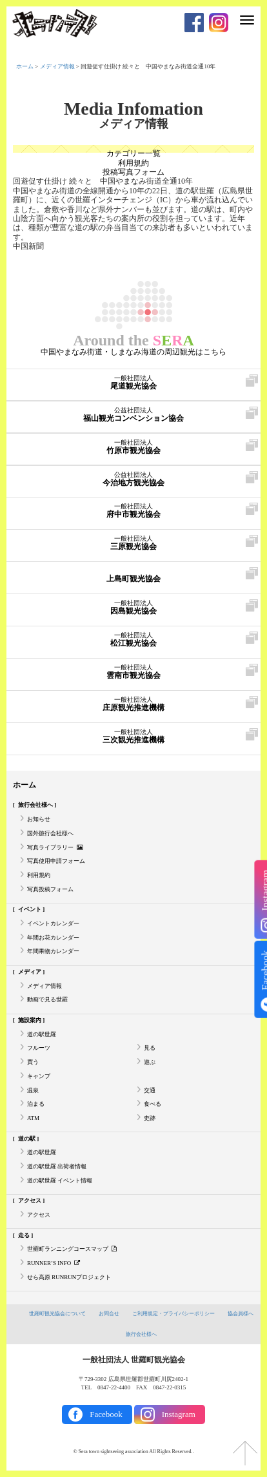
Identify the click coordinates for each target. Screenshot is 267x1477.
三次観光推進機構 (133, 736)
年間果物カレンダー (53, 951)
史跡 (149, 1118)
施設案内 (29, 1020)
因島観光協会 (133, 607)
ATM (33, 1118)
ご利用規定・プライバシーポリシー (173, 1314)
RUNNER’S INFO (53, 1263)
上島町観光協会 (133, 575)
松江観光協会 (133, 640)
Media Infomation (133, 109)
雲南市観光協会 (133, 672)
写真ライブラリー (55, 847)
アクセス (29, 1200)
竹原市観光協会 (133, 447)
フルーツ (38, 1048)
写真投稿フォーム (50, 889)
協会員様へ (240, 1314)
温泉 (33, 1090)
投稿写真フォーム (133, 172)
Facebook (106, 1414)
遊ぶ (149, 1062)
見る (149, 1048)
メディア (29, 972)
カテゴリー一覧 (133, 153)
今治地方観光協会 (133, 479)
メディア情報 (57, 66)
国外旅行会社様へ (50, 833)
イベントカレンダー (53, 923)
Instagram (178, 1414)
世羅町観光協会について (57, 1314)
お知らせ (38, 819)
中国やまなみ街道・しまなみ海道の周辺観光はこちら (133, 352)
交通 (149, 1090)
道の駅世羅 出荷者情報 (56, 1166)
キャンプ (38, 1076)
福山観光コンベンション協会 (133, 415)
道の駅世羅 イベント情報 (59, 1180)
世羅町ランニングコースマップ (72, 1249)
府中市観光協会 (133, 511)
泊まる (35, 1104)
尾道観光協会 (133, 382)
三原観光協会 (133, 543)
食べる (152, 1104)
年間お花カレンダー (53, 937)
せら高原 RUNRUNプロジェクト (69, 1277)
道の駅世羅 (41, 1034)
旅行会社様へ (35, 805)
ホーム (25, 66)
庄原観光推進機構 (133, 704)
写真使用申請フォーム (56, 861)
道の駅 (26, 1138)
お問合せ (109, 1314)
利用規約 (133, 163)
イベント (29, 909)
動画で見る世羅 (47, 999)
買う (33, 1062)
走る (24, 1235)
